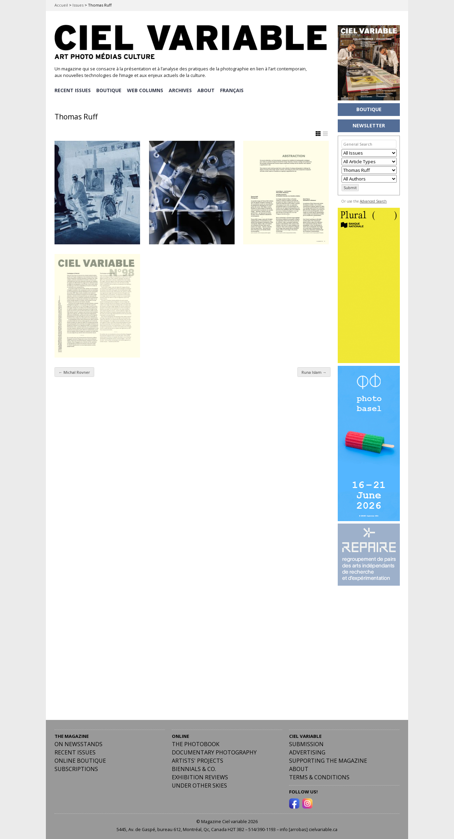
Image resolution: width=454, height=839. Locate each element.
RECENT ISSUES (73, 90)
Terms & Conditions (319, 777)
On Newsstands (78, 744)
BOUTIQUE (109, 90)
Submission (306, 744)
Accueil (61, 5)
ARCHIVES (181, 90)
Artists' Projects (197, 760)
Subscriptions (76, 768)
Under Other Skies (199, 785)
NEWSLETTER (369, 125)
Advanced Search (373, 201)
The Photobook (195, 744)
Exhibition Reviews (200, 777)
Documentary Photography (214, 752)
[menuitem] (233, 90)
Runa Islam (314, 371)
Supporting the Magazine (328, 760)
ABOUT (207, 90)
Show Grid (318, 133)
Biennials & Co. (194, 768)
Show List (325, 133)
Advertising (307, 752)
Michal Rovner (74, 371)
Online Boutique (80, 760)
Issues (77, 5)
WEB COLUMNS (146, 90)
